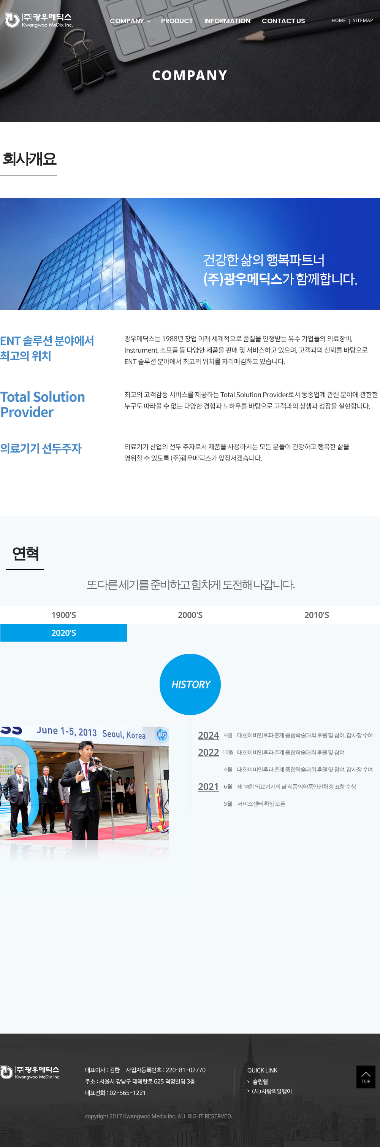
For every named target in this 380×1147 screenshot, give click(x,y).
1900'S (63, 614)
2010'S (316, 614)
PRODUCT (177, 20)
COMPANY (127, 20)
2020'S (63, 632)
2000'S (190, 614)
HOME (338, 20)
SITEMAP (363, 20)
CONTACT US (283, 20)
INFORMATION (227, 20)
